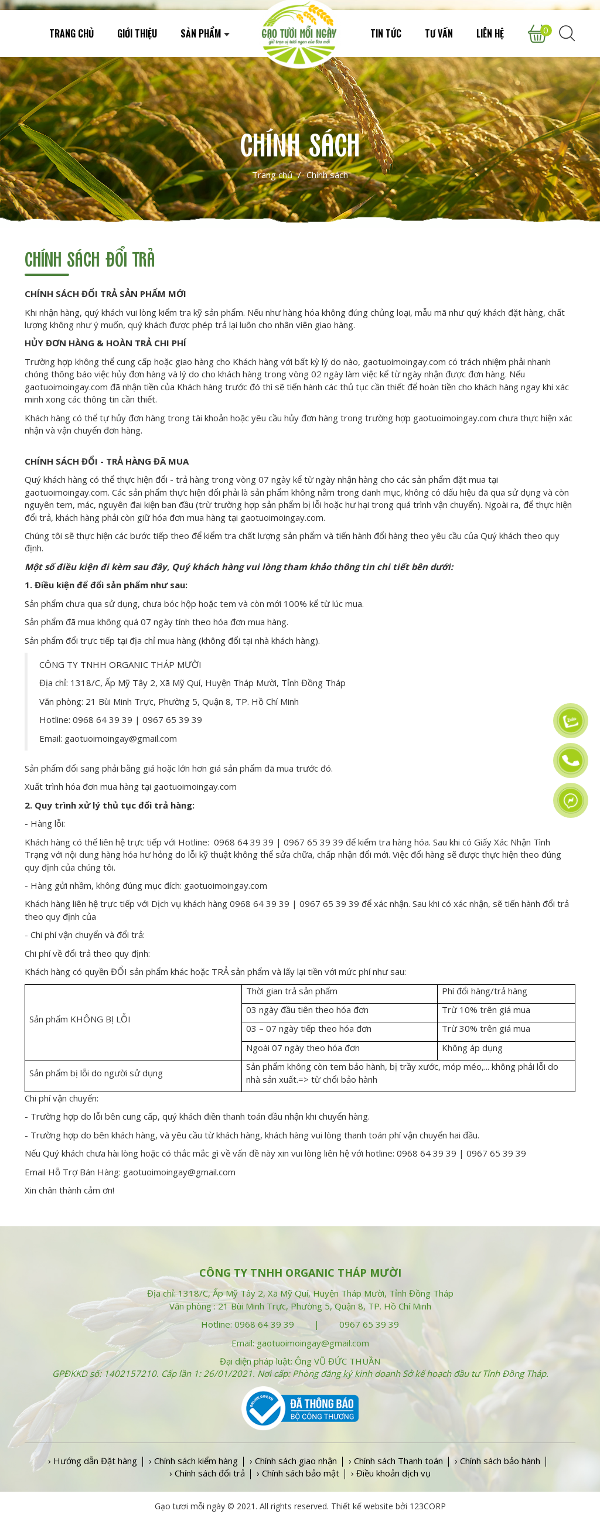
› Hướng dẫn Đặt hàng (92, 1461)
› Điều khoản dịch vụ (391, 1473)
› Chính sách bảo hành (497, 1461)
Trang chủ (272, 174)
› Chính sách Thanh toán (396, 1461)
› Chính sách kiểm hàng (193, 1461)
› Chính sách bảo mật (298, 1473)
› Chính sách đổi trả (207, 1473)
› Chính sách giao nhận (293, 1461)
